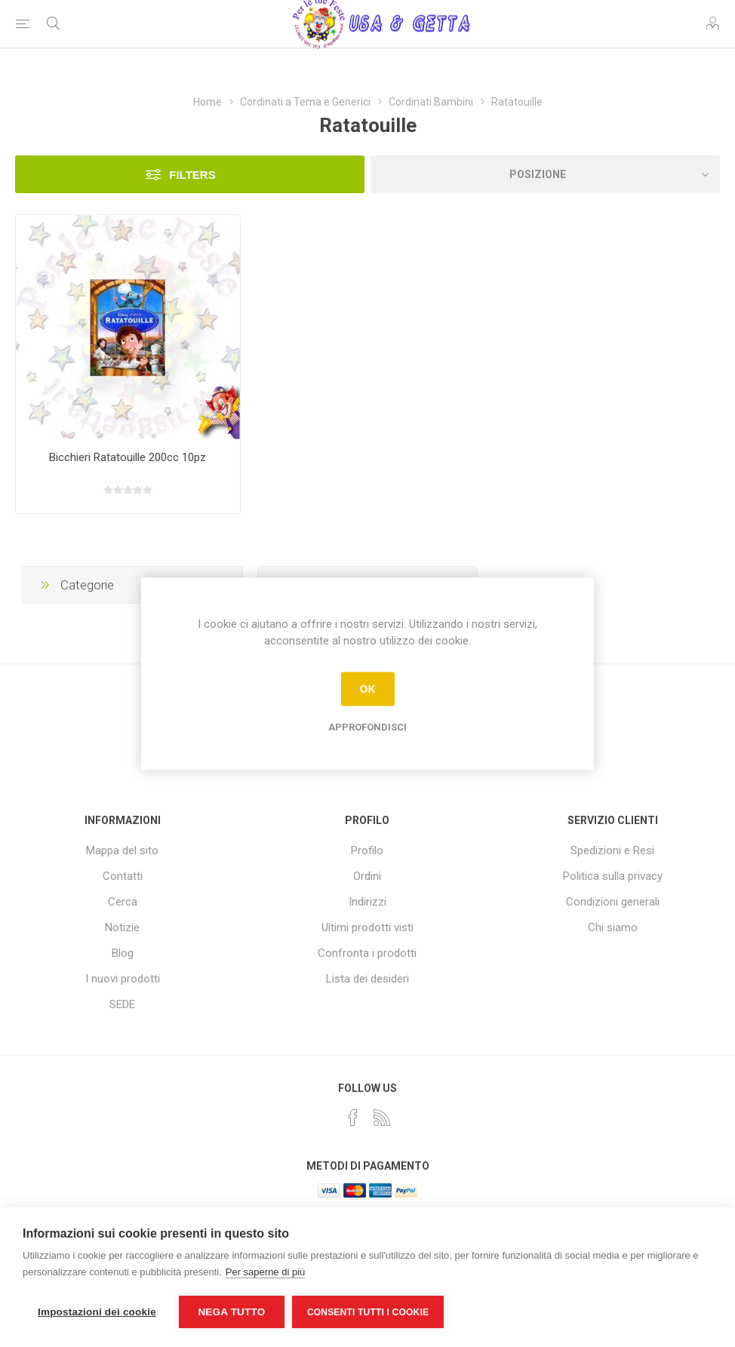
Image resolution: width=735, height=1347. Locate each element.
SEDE (122, 1004)
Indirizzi (367, 902)
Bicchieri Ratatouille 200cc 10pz (127, 457)
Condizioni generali (613, 902)
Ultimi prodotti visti (367, 927)
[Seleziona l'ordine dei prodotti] (545, 174)
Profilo (367, 850)
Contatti (123, 876)
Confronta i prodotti (367, 953)
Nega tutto (231, 1312)
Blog (123, 953)
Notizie (122, 927)
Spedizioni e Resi (612, 850)
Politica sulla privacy (613, 876)
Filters (192, 174)
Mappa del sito (122, 850)
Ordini (367, 876)
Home (207, 102)
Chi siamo (613, 927)
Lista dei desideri (367, 979)
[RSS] (382, 1118)
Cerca (122, 902)
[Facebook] (353, 1118)
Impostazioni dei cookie (97, 1312)
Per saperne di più (266, 1272)
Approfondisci (367, 726)
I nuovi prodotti (122, 979)
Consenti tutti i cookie (368, 1312)
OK (368, 689)
